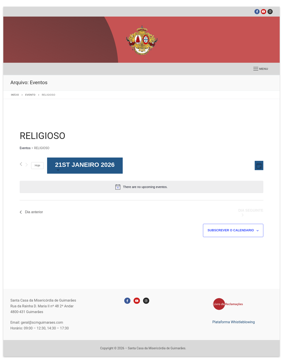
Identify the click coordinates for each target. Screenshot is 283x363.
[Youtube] (263, 11)
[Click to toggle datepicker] (85, 166)
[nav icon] (261, 69)
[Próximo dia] (26, 165)
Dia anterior (31, 212)
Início (15, 94)
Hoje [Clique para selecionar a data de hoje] (37, 165)
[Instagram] (270, 11)
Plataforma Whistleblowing (233, 322)
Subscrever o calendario (231, 230)
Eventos (25, 148)
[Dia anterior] (21, 164)
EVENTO (30, 94)
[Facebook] (257, 11)
